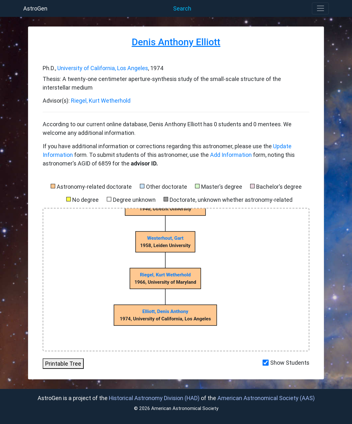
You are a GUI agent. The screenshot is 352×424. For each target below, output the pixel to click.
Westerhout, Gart (165, 238)
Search (182, 8)
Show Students (289, 362)
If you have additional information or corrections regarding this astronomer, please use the (158, 146)
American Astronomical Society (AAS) (266, 398)
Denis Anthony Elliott (176, 42)
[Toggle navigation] (320, 9)
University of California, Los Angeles (102, 68)
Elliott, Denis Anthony (165, 311)
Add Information (231, 154)
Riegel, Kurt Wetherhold (100, 100)
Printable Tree (63, 363)
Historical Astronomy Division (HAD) (154, 398)
